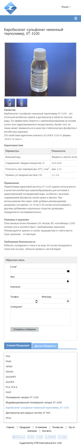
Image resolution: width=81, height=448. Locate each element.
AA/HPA (10, 382)
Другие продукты (45, 346)
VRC (31, 437)
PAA (8, 356)
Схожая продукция (18, 345)
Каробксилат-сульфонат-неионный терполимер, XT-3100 (37, 407)
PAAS (8, 361)
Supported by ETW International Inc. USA (40, 443)
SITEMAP (50, 437)
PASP (8, 392)
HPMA (9, 366)
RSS (39, 437)
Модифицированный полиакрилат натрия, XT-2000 (34, 402)
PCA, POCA (11, 387)
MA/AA (9, 371)
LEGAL (62, 437)
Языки (65, 7)
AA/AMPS (11, 377)
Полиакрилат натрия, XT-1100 (22, 397)
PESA (8, 418)
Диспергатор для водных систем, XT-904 (28, 413)
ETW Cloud (18, 437)
